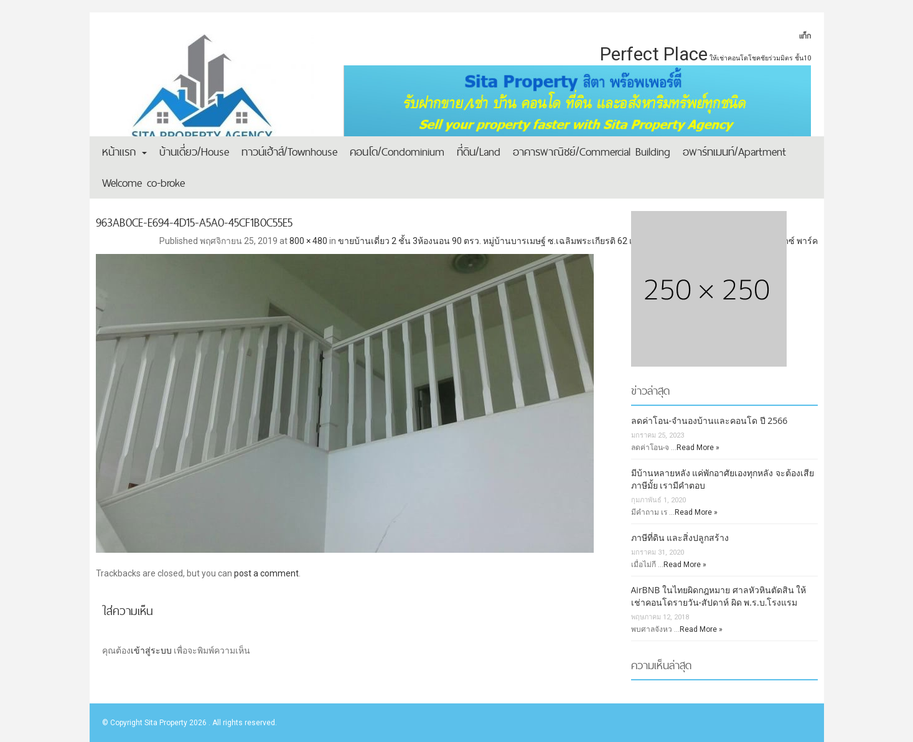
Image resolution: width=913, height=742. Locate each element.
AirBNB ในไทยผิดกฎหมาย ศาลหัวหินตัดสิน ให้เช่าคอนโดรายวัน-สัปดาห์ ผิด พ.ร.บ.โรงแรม (719, 596)
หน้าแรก (124, 151)
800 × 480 (308, 241)
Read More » (698, 447)
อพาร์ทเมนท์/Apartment (734, 151)
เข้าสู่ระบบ (151, 650)
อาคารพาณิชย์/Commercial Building (591, 151)
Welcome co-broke (143, 182)
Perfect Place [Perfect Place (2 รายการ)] (654, 54)
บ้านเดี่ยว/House (194, 151)
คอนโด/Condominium (397, 151)
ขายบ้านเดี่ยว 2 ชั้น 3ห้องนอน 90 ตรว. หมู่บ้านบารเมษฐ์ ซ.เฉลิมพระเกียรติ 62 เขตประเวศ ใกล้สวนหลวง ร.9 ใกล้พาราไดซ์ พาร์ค (578, 241)
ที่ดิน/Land (478, 151)
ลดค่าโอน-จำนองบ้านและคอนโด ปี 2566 (709, 420)
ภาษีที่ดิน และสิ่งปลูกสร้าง (680, 537)
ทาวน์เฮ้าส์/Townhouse (289, 151)
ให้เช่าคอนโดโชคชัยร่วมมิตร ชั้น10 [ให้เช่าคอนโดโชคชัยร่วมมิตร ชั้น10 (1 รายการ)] (760, 58)
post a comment (266, 573)
